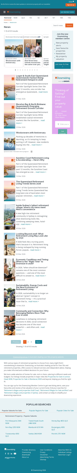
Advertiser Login (64, 455)
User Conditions (46, 450)
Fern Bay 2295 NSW (12, 427)
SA (39, 18)
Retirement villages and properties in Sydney (21, 393)
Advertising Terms (47, 457)
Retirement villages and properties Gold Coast (21, 390)
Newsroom (13, 22)
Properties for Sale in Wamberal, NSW (27, 379)
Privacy (42, 452)
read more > (37, 145)
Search (69, 25)
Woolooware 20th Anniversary (13, 62)
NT (54, 18)
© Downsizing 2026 (38, 470)
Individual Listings (65, 452)
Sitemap (43, 459)
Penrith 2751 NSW (58, 434)
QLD (23, 18)
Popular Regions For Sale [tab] (38, 410)
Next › (38, 342)
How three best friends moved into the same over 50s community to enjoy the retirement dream (32, 65)
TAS (69, 18)
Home (6, 22)
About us (25, 457)
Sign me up (70, 5)
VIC (31, 18)
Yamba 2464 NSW (35, 434)
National (7, 18)
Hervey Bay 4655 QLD (60, 421)
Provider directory (28, 450)
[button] (15, 70)
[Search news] (58, 25)
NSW (15, 18)
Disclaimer (44, 455)
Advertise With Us (64, 450)
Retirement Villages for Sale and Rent (54, 390)
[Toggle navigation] (4, 12)
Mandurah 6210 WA (35, 427)
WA (61, 18)
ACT (46, 18)
